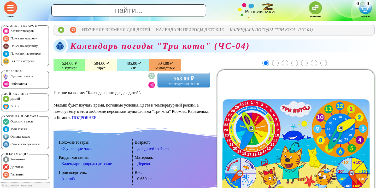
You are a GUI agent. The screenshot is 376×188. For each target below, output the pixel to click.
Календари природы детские (86, 163)
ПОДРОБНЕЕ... (85, 117)
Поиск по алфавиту (20, 46)
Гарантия (13, 175)
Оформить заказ (18, 122)
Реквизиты (14, 159)
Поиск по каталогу (20, 39)
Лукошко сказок (18, 76)
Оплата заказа (16, 137)
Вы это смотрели (18, 61)
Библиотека (15, 84)
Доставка (13, 167)
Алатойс (68, 179)
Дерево (143, 163)
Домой (11, 99)
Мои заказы (15, 129)
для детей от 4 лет (153, 148)
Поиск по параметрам (22, 54)
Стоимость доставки (21, 144)
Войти (11, 106)
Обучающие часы (76, 148)
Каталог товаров (18, 31)
